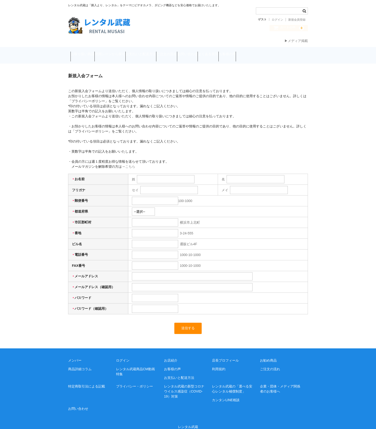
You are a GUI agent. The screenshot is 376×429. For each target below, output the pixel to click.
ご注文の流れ (197, 52)
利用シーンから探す (121, 52)
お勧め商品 (268, 354)
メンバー (75, 354)
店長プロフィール (225, 354)
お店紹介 (170, 354)
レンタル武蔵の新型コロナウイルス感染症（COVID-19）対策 (184, 385)
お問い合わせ (227, 52)
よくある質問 (257, 52)
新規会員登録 (297, 19)
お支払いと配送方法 (162, 52)
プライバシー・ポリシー (134, 380)
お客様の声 (284, 52)
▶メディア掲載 (296, 41)
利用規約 (218, 362)
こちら (130, 160)
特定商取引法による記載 (86, 380)
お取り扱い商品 (85, 52)
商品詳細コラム (80, 362)
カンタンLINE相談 (226, 393)
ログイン (277, 19)
